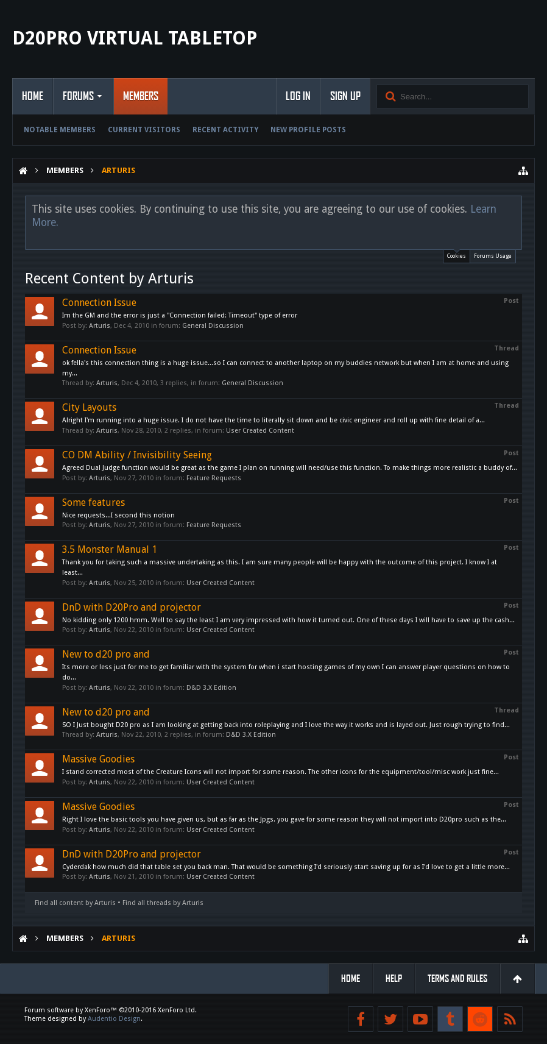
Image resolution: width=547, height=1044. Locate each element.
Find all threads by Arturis (162, 903)
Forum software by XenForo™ (110, 1010)
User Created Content (260, 431)
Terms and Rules (457, 978)
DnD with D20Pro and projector (131, 607)
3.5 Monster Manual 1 (109, 549)
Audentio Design (114, 1019)
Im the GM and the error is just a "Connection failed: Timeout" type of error (179, 315)
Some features (93, 502)
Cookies (456, 254)
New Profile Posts (308, 130)
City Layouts (89, 407)
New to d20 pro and (106, 654)
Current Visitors (144, 130)
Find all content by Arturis (75, 903)
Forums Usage (493, 256)
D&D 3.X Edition (211, 688)
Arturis (99, 326)
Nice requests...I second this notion (118, 515)
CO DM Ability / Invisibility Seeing (137, 455)
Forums (78, 96)
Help (394, 978)
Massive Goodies (98, 759)
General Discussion (213, 326)
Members (140, 96)
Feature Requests (213, 478)
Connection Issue (99, 302)
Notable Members (60, 130)
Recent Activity (225, 130)
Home (32, 96)
